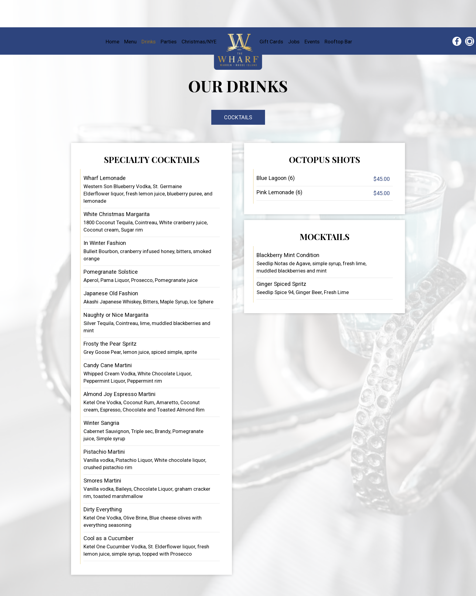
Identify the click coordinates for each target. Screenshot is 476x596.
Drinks (149, 42)
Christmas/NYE (199, 42)
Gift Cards (272, 42)
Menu (131, 42)
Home (113, 42)
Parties (169, 42)
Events (312, 42)
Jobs (294, 42)
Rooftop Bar (338, 42)
